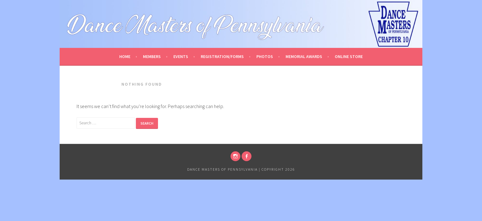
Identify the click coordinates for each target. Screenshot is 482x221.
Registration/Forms (222, 56)
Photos (264, 56)
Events (180, 56)
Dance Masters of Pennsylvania (222, 169)
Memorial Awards (304, 56)
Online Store (349, 56)
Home (124, 56)
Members (152, 56)
